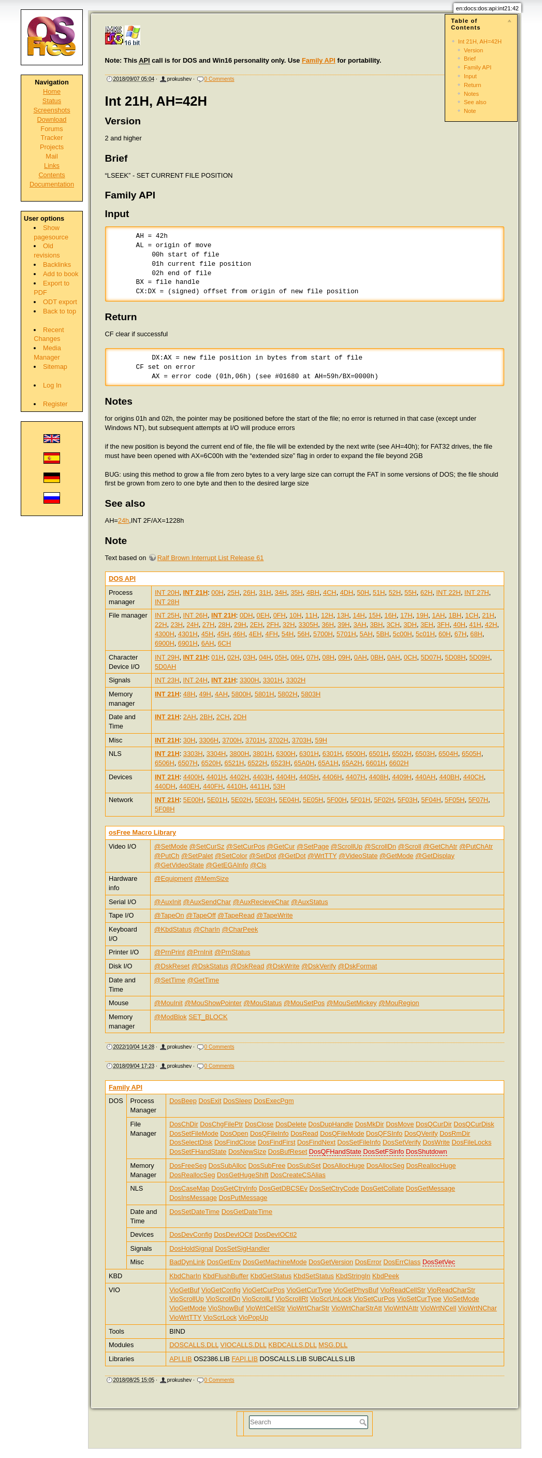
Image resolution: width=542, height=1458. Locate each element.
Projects (52, 147)
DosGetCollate (382, 1188)
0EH (263, 615)
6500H (355, 753)
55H (410, 592)
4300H (164, 634)
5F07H (478, 800)
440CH (473, 777)
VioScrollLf (258, 1299)
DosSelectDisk (190, 1142)
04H (265, 657)
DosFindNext (316, 1142)
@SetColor (231, 856)
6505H (471, 753)
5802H (288, 694)
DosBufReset (287, 1151)
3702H (278, 740)
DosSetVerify (402, 1142)
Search (364, 1422)
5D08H (455, 657)
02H (233, 657)
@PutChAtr (476, 846)
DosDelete (290, 1124)
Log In (52, 385)
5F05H (454, 800)
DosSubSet (304, 1165)
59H (321, 740)
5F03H (407, 800)
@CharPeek (240, 929)
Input (470, 76)
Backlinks (57, 264)
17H (406, 615)
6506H (164, 763)
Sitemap (55, 366)
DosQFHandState (335, 1151)
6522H (257, 763)
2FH (273, 624)
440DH (165, 786)
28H (224, 624)
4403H (262, 777)
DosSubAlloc (227, 1165)
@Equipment (173, 878)
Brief (470, 58)
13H (343, 615)
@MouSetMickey (352, 1003)
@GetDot (292, 856)
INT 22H (448, 592)
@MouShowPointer (212, 1003)
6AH (207, 643)
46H (239, 634)
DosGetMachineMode (275, 1262)
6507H (188, 763)
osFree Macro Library (142, 832)
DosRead (304, 1133)
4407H (355, 777)
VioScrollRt (291, 1299)
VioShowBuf (226, 1308)
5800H (241, 694)
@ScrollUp (346, 846)
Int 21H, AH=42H (480, 41)
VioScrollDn (223, 1299)
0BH (377, 657)
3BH (376, 624)
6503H (425, 753)
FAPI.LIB (244, 1359)
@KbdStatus (173, 929)
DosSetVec (438, 1262)
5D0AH (165, 666)
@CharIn (206, 929)
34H (281, 592)
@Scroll (409, 846)
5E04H (289, 800)
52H (395, 592)
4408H (379, 777)
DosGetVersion (331, 1262)
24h (123, 520)
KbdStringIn (353, 1276)
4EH (255, 634)
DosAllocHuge (343, 1165)
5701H (346, 634)
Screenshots (51, 110)
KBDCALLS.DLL (292, 1345)
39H (343, 624)
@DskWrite (283, 966)
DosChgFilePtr (221, 1124)
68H (476, 634)
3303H (193, 753)
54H (288, 634)
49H (205, 694)
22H (161, 624)
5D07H (431, 657)
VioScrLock (220, 1317)
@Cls (258, 865)
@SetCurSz (207, 846)
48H (189, 694)
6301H (309, 753)
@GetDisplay (435, 856)
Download (52, 119)
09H (344, 657)
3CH (393, 624)
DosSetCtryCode (334, 1188)
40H (459, 624)
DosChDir (183, 1124)
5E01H (217, 800)
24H (192, 624)
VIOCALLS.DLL (244, 1345)
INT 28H (167, 602)
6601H (376, 763)
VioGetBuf (184, 1290)
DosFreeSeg (188, 1165)
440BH (449, 777)
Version (473, 50)
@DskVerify (318, 966)
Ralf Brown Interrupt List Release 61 (210, 558)
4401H (216, 777)
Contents (51, 175)
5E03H (265, 800)
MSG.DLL (332, 1345)
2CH (223, 717)
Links (52, 165)
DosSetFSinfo (383, 1151)
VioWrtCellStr (265, 1308)
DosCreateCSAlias (298, 1175)
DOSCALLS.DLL (193, 1345)
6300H (286, 753)
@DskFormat (357, 966)
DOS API (122, 578)
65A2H (352, 763)
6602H (399, 763)
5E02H (241, 800)
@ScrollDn (380, 846)
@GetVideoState (179, 865)
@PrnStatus (232, 952)
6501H (379, 753)
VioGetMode (187, 1308)
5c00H (402, 634)
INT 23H (167, 680)
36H (327, 624)
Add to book (60, 274)
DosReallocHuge (431, 1165)
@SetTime (169, 980)
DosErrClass (402, 1262)
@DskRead (247, 966)
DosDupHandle (330, 1124)
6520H (211, 763)
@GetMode (396, 856)
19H (422, 615)
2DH (240, 717)
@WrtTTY (322, 856)
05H (281, 657)
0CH (410, 657)
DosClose (259, 1124)
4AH (221, 694)
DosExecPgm (274, 1101)
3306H (208, 740)
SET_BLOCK (207, 1017)
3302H (296, 680)
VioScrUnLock (331, 1299)
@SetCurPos (245, 846)
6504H (448, 753)
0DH (246, 615)
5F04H (431, 800)
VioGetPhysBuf (355, 1290)
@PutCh (167, 856)
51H (379, 592)
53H (279, 786)
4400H (193, 777)
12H (327, 615)
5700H (323, 634)
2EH (256, 624)
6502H (402, 753)
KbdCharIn (185, 1276)
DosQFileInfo (269, 1133)
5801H (264, 694)
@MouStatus (262, 1003)
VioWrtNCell (438, 1308)
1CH (472, 615)
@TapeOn (169, 915)
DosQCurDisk (473, 1124)
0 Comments (219, 79)
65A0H (304, 763)
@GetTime (203, 980)
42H (491, 624)
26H (249, 592)
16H (391, 615)
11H (311, 615)
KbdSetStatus (314, 1276)
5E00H (193, 800)
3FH (443, 624)
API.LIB (180, 1359)
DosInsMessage (193, 1198)
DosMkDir (369, 1124)
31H (265, 592)
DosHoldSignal (191, 1248)
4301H (188, 634)
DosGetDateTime (247, 1212)
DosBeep (183, 1101)
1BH (454, 615)
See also (475, 102)
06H (296, 657)
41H (475, 624)
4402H (239, 777)
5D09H (480, 657)
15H (374, 615)
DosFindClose (235, 1142)
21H (488, 615)
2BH (206, 717)
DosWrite (436, 1142)
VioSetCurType (419, 1299)
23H (177, 624)
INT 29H (167, 657)
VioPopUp (253, 1317)
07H (312, 657)
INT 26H (195, 615)
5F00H (336, 800)
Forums (51, 129)
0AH (360, 657)
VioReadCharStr (451, 1290)
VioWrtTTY (185, 1317)
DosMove (400, 1124)
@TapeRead (235, 915)
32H (289, 624)
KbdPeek (385, 1276)
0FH (279, 615)
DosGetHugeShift (243, 1175)
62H (426, 592)
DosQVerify (421, 1133)
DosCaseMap (189, 1188)
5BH (382, 634)
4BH (312, 592)
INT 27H (476, 592)
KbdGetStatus (270, 1276)
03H (249, 657)
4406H (332, 777)
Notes (471, 94)
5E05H (313, 800)
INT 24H (195, 680)
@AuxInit (167, 902)
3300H (249, 680)
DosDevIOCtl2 (276, 1234)
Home (52, 91)
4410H (236, 786)
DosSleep (237, 1101)
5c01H (425, 634)
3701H (255, 740)
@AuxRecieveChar (261, 902)
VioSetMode (461, 1299)
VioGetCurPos (263, 1290)
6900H (164, 643)
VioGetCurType (308, 1290)
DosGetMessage (430, 1188)
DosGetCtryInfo (234, 1188)
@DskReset (171, 966)
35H (296, 592)
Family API (477, 67)
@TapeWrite (274, 915)
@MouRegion (398, 1003)
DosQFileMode (342, 1133)
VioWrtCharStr (308, 1308)
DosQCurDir (434, 1124)
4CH (329, 592)
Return (472, 85)
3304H (216, 753)
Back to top (59, 311)
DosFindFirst (277, 1142)
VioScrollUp (186, 1299)
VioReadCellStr (402, 1290)
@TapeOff (201, 915)
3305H (308, 624)
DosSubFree (266, 1165)
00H (217, 592)
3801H (262, 753)
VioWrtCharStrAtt (356, 1308)
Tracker (52, 137)
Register (55, 404)
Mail (51, 156)
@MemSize (212, 878)
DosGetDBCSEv (283, 1188)
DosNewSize (247, 1151)
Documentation (52, 184)
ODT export (60, 302)
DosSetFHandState (197, 1151)
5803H (311, 694)
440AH (425, 777)
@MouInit (168, 1003)
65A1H (328, 763)
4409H (402, 777)
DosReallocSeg (192, 1175)
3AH (360, 624)
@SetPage (313, 846)
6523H (280, 763)
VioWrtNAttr (401, 1308)
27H (208, 624)
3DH (410, 624)
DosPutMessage (243, 1198)
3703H (302, 740)
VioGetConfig (221, 1290)
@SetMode (170, 846)
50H (363, 592)
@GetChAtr (440, 846)
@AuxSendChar (207, 902)
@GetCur (281, 846)
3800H (239, 753)
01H (217, 657)
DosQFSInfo (384, 1133)
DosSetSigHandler (242, 1248)
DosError (368, 1262)
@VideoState (358, 856)
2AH (189, 717)
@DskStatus (210, 966)
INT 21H (195, 592)
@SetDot (262, 856)
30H (189, 740)
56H (303, 634)
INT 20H (167, 592)
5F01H (360, 800)
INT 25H (167, 615)
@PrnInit (200, 952)
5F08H (164, 809)
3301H (273, 680)
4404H (286, 777)
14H (358, 615)
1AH (438, 615)
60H (444, 634)
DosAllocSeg (385, 1165)
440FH (213, 786)
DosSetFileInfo (359, 1142)
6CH (224, 643)
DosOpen (234, 1133)
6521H (234, 763)
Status (51, 101)
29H (240, 624)
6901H (188, 643)
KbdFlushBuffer (225, 1276)
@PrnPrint (169, 952)
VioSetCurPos (374, 1299)
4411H (260, 786)
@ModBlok (170, 1017)
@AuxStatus (309, 902)
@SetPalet (197, 856)
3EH (426, 624)
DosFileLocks (472, 1142)
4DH (347, 592)
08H (328, 657)
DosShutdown (426, 1151)
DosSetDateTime (194, 1212)
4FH (272, 634)
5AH (366, 634)
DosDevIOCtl (233, 1234)
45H (207, 634)
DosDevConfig (190, 1234)
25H (233, 592)
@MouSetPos (304, 1003)
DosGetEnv (224, 1262)
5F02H (383, 800)
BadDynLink (187, 1262)
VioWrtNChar (477, 1308)
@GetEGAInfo (227, 865)
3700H (232, 740)
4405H (309, 777)
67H (460, 634)
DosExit (209, 1101)
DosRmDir (455, 1133)
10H (295, 615)
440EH (189, 786)
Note (470, 111)
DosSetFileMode (193, 1133)
